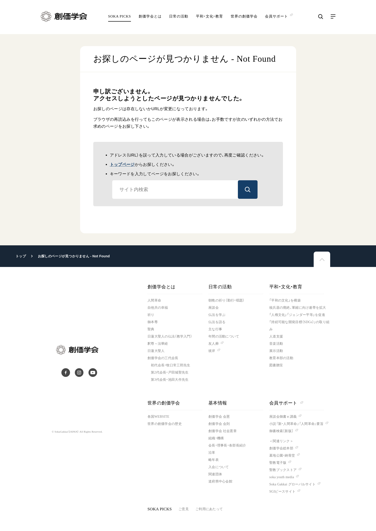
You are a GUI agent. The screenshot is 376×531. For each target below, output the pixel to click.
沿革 (211, 452)
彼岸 (211, 351)
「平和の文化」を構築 (285, 300)
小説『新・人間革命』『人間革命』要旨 (296, 424)
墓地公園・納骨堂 (282, 455)
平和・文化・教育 (209, 18)
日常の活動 (178, 18)
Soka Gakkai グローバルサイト (292, 484)
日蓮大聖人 (155, 351)
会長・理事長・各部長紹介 (227, 445)
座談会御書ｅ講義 (283, 416)
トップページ (122, 164)
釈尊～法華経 (157, 343)
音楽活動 (276, 343)
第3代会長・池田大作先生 (169, 379)
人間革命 (154, 300)
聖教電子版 (277, 463)
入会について (218, 467)
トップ (21, 256)
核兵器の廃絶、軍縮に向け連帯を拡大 (297, 307)
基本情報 (217, 402)
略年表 (213, 460)
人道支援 (276, 336)
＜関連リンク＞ (281, 441)
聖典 (150, 329)
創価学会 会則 (219, 424)
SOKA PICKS (119, 18)
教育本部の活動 (281, 358)
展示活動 (276, 351)
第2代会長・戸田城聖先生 (169, 372)
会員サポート (286, 402)
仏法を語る (216, 322)
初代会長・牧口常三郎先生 (170, 365)
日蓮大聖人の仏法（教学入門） (169, 336)
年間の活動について (223, 336)
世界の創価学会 (244, 18)
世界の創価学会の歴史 (164, 424)
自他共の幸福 (157, 307)
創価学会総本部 (281, 448)
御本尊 (152, 322)
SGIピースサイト (282, 491)
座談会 (213, 307)
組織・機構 (216, 438)
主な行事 (215, 329)
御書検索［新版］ (281, 431)
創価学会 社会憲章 (222, 431)
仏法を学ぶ (216, 315)
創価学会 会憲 (219, 416)
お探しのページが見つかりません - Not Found (74, 256)
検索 (248, 189)
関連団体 (215, 474)
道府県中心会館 (220, 481)
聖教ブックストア (283, 470)
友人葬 (213, 343)
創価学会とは (150, 18)
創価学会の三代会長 (162, 358)
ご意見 (183, 509)
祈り (150, 315)
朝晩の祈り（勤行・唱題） (226, 300)
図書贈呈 (276, 365)
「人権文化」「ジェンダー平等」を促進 (297, 315)
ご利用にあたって (209, 509)
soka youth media (281, 477)
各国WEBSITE (158, 416)
